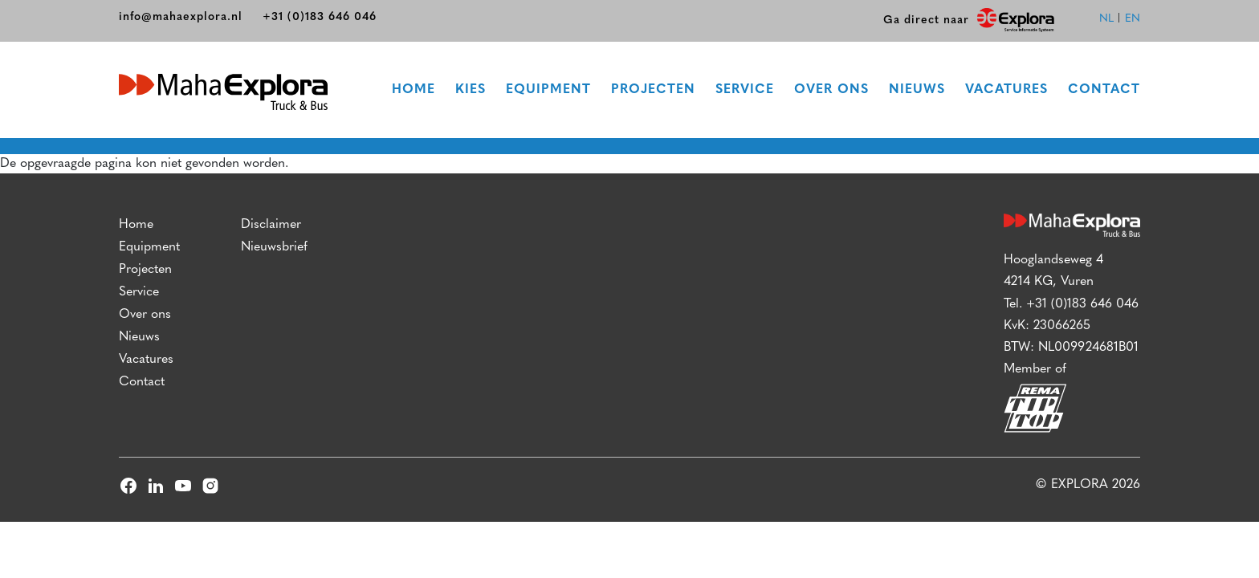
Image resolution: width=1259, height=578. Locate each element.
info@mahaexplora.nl (180, 17)
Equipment (548, 89)
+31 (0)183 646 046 (320, 17)
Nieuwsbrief (274, 247)
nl (1106, 19)
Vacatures (1006, 89)
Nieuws (917, 89)
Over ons (831, 89)
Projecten (653, 89)
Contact (1104, 89)
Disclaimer (271, 224)
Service (744, 89)
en (1132, 19)
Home (413, 89)
